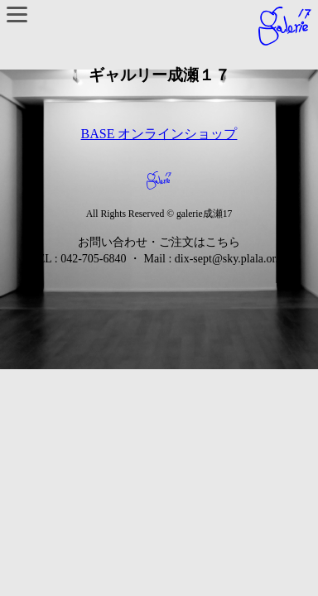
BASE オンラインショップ (159, 134)
